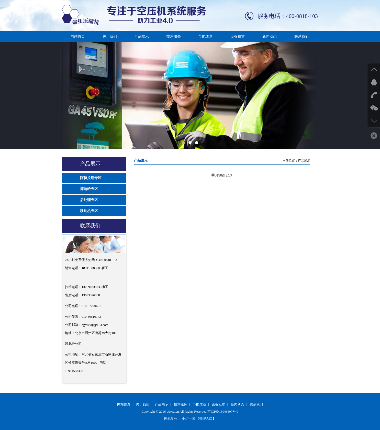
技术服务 (173, 36)
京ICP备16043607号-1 (223, 411)
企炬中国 (188, 419)
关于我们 (110, 36)
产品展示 (142, 36)
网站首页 (78, 36)
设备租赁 (237, 36)
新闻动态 (269, 36)
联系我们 (301, 36)
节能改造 (205, 36)
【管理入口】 (206, 419)
